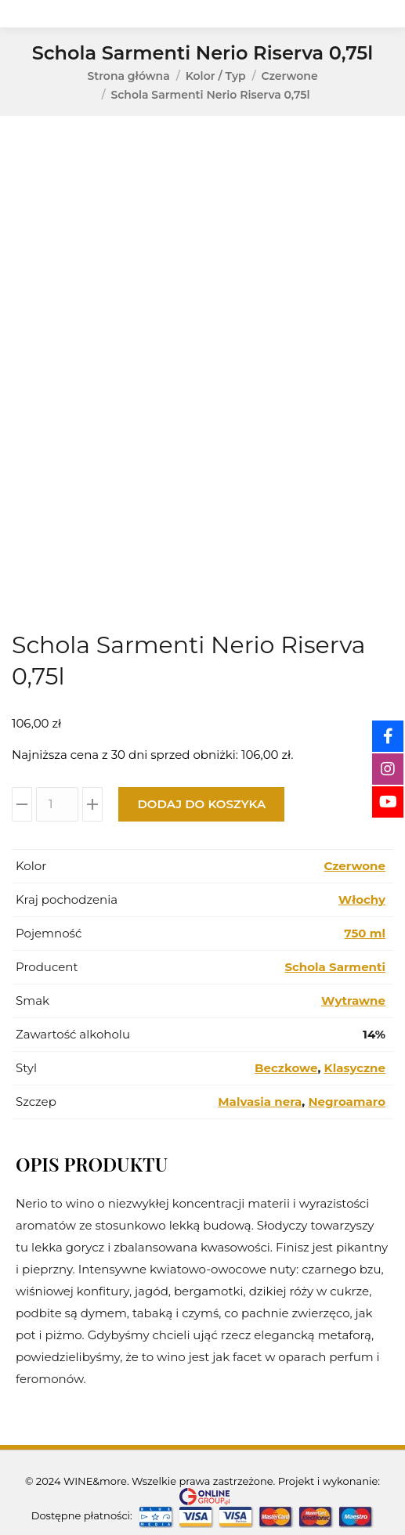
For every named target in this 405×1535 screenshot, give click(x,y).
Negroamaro (346, 1101)
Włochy (361, 899)
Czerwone (354, 865)
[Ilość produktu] (57, 804)
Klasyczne (354, 1067)
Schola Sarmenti (334, 966)
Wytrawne (353, 1000)
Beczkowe (286, 1067)
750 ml (364, 933)
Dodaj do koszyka (201, 803)
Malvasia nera (260, 1101)
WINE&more (95, 1481)
